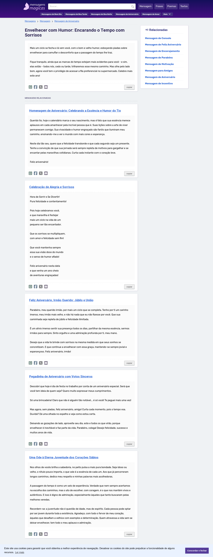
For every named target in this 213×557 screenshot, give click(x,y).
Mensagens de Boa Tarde (76, 14)
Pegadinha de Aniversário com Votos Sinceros (61, 376)
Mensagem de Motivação (159, 64)
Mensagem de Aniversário (127, 14)
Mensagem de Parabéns (159, 57)
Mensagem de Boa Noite (101, 14)
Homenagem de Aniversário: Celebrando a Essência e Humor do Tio (75, 110)
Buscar (132, 6)
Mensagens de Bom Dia (52, 14)
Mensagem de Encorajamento (162, 51)
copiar (129, 87)
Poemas (171, 6)
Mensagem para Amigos (159, 70)
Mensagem (146, 6)
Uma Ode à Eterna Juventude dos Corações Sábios (63, 457)
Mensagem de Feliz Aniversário (163, 44)
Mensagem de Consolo (158, 38)
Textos (184, 6)
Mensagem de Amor (151, 14)
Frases (159, 6)
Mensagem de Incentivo (159, 83)
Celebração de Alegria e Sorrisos (51, 187)
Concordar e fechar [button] (197, 550)
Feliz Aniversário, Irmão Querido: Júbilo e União (61, 300)
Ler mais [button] (19, 552)
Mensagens (30, 21)
